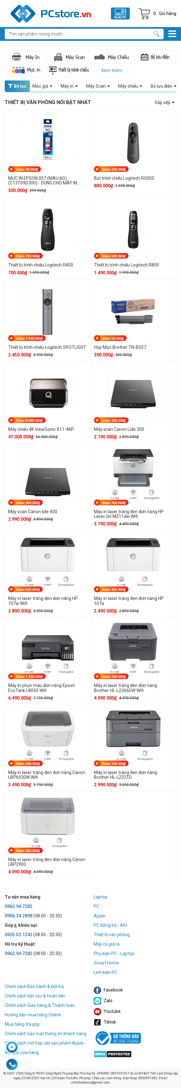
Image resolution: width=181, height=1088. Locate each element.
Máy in (69, 86)
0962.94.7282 (18, 906)
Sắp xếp (165, 102)
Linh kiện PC (105, 972)
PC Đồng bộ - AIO (110, 925)
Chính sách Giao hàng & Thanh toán (40, 1005)
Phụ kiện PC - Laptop (114, 953)
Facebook (108, 989)
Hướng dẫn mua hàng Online (33, 1014)
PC (96, 906)
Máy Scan (98, 86)
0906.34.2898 (18, 915)
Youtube (107, 1011)
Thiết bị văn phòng (112, 934)
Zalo (103, 1000)
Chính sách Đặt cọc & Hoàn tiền (35, 995)
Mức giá (42, 86)
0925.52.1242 (18, 934)
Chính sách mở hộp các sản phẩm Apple (44, 1043)
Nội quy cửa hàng (22, 1052)
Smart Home (106, 962)
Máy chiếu (130, 86)
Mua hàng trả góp (22, 1024)
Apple (99, 915)
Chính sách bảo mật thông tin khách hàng (45, 1033)
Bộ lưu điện (164, 86)
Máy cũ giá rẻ (106, 944)
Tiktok (105, 1022)
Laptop (100, 896)
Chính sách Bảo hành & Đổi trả (34, 986)
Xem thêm (111, 70)
